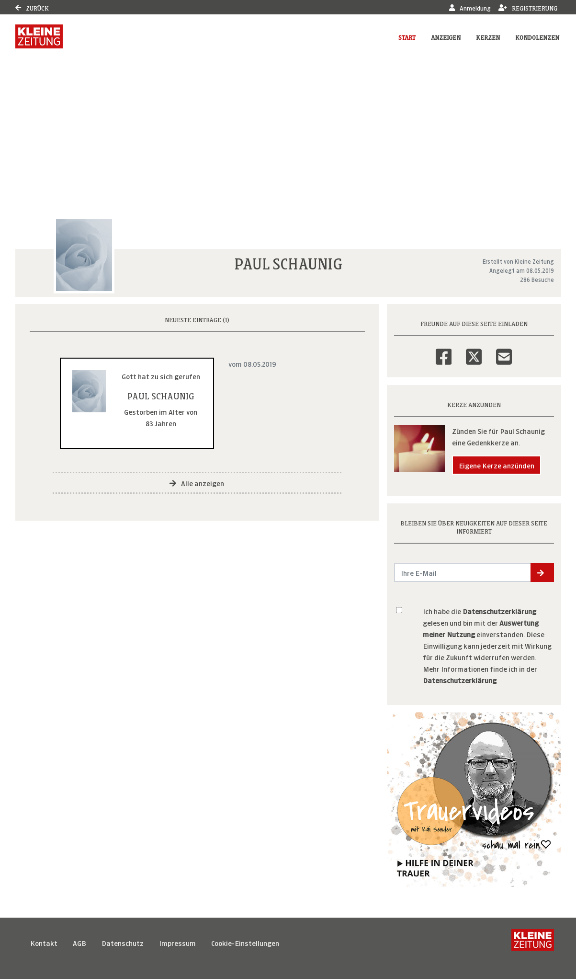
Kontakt (43, 942)
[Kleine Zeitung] (532, 942)
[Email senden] (462, 572)
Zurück (32, 7)
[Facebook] (444, 350)
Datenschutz (123, 942)
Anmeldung (470, 7)
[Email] (504, 350)
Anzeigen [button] (446, 37)
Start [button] (407, 37)
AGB (79, 942)
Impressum (177, 942)
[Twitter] (474, 350)
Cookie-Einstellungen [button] (245, 942)
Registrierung (527, 7)
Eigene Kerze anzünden (496, 464)
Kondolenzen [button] (537, 37)
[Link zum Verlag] (39, 36)
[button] (542, 572)
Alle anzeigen (196, 482)
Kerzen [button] (488, 37)
